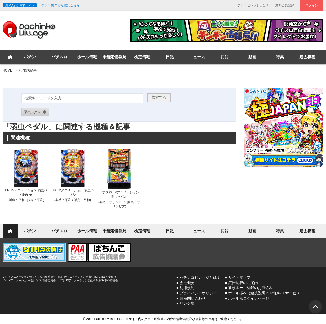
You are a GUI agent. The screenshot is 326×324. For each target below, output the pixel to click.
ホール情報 (87, 57)
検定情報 (142, 57)
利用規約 (187, 288)
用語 (225, 57)
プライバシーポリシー (198, 293)
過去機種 (307, 57)
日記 (170, 57)
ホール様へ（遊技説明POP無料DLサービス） (266, 293)
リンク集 (187, 303)
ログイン (311, 5)
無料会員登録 (284, 5)
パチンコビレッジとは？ (251, 5)
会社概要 (187, 283)
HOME (7, 70)
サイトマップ (239, 277)
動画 (252, 57)
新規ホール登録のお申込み (250, 288)
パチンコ (32, 57)
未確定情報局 (114, 57)
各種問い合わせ (193, 298)
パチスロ (59, 57)
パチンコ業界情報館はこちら (59, 5)
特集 (280, 57)
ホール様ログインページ (248, 298)
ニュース (197, 57)
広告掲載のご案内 (243, 283)
